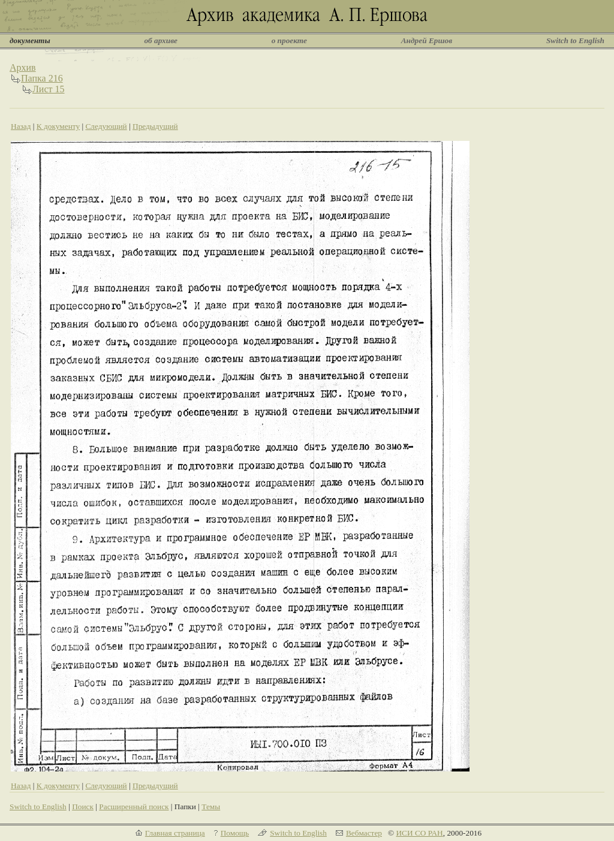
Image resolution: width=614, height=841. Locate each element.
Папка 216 (42, 78)
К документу (58, 126)
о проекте (289, 40)
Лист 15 (48, 89)
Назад (21, 126)
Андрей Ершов (427, 40)
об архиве (160, 40)
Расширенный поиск (133, 806)
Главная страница (175, 832)
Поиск (83, 806)
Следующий (106, 126)
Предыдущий (155, 126)
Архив (23, 67)
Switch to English (575, 40)
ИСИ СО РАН (419, 832)
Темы (210, 806)
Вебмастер (364, 832)
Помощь (235, 832)
